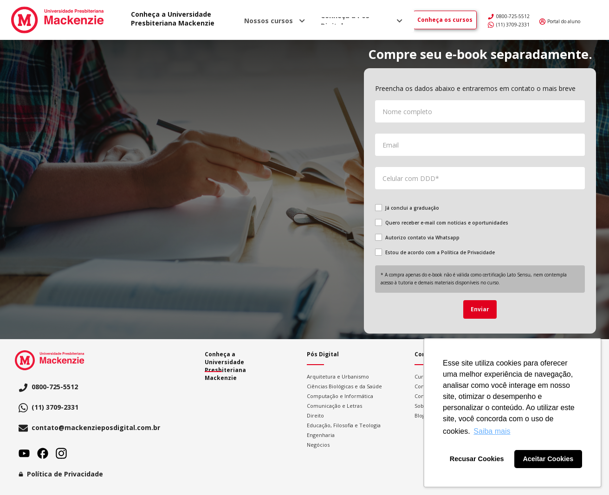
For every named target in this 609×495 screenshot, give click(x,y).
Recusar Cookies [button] (477, 459)
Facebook (42, 453)
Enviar (480, 309)
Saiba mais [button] (491, 431)
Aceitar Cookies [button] (548, 459)
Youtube (24, 453)
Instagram (61, 453)
